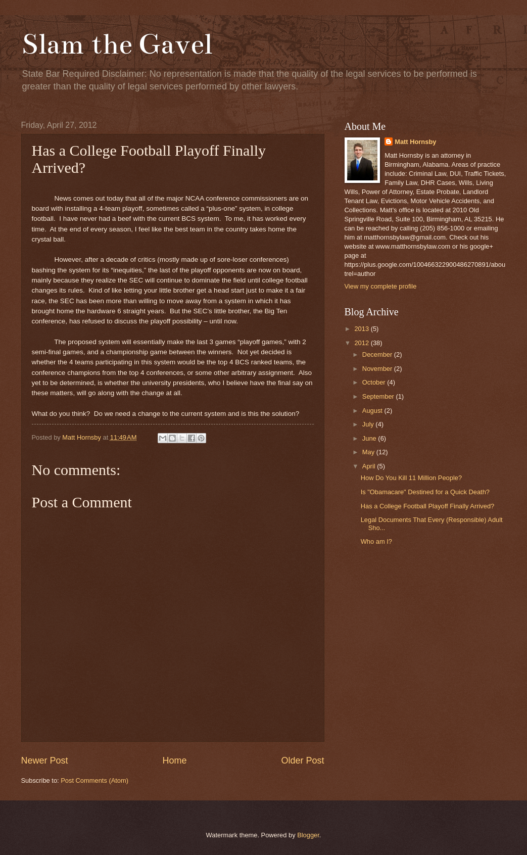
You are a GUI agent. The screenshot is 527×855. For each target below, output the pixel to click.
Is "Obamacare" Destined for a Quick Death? (425, 492)
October (374, 382)
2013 (362, 328)
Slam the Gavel (116, 44)
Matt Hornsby (415, 142)
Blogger (308, 835)
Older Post (302, 760)
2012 (362, 343)
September (379, 396)
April (369, 466)
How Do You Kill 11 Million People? (411, 478)
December (378, 354)
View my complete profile (381, 286)
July (368, 424)
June (370, 438)
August (373, 410)
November (378, 368)
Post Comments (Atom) (94, 780)
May (369, 452)
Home (174, 760)
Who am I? (376, 541)
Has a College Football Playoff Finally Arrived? (428, 506)
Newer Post (44, 760)
